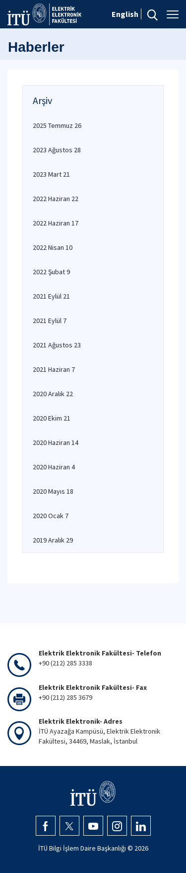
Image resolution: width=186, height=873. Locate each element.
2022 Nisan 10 (52, 247)
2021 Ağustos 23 (57, 344)
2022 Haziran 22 (55, 198)
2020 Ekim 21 (51, 418)
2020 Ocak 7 (50, 515)
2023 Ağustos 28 (57, 149)
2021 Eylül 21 (51, 296)
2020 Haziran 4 (54, 466)
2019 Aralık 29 (53, 540)
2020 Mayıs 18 (53, 491)
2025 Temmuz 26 (57, 125)
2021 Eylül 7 (49, 320)
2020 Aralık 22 (53, 393)
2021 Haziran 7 (54, 369)
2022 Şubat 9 (51, 271)
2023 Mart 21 (51, 174)
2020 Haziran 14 (55, 442)
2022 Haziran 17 (55, 222)
